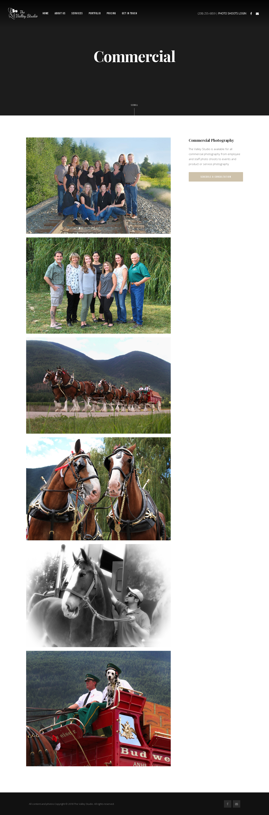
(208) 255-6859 (206, 13)
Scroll (134, 109)
